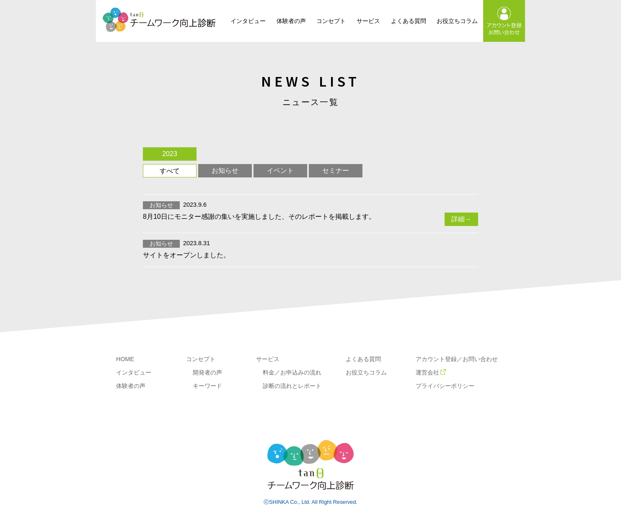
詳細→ (461, 219)
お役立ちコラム (457, 21)
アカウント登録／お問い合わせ (457, 359)
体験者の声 (291, 21)
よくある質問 (408, 21)
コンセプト (331, 21)
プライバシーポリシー (445, 385)
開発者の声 (207, 372)
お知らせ (225, 170)
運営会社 (431, 372)
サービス (368, 21)
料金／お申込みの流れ (292, 372)
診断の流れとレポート (292, 385)
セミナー (335, 170)
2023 (169, 153)
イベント (280, 170)
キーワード (207, 385)
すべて (170, 170)
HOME (125, 359)
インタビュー (248, 21)
